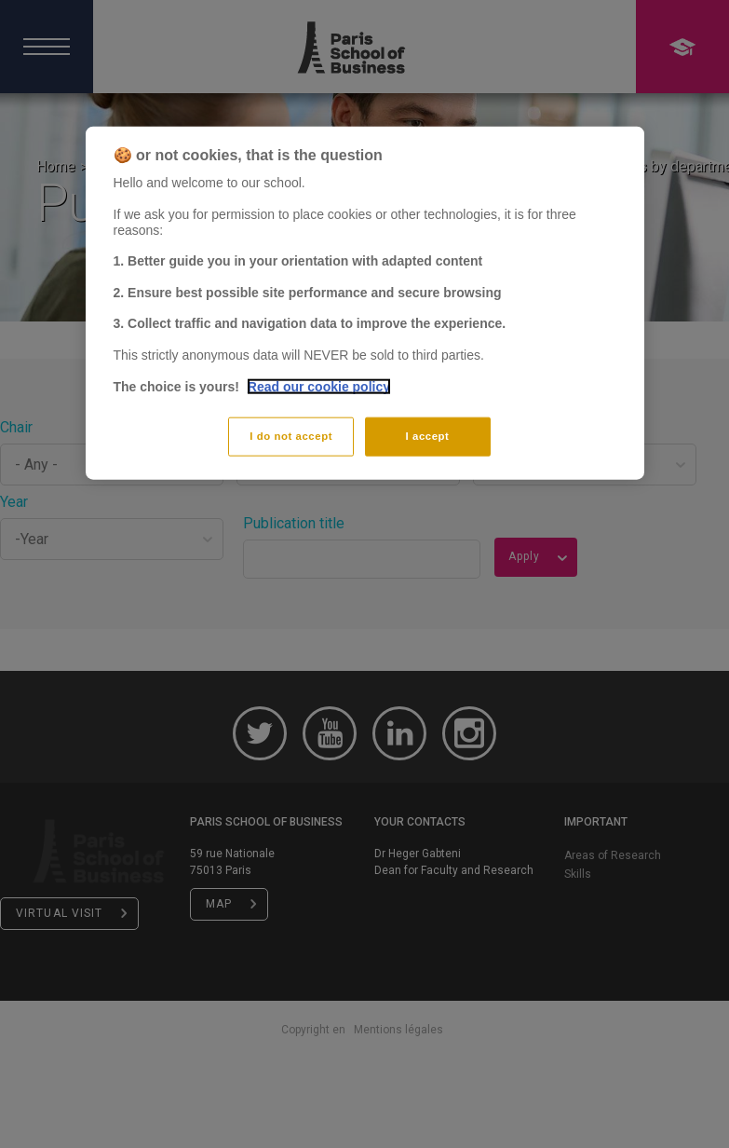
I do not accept (291, 436)
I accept (428, 436)
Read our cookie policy (319, 385)
